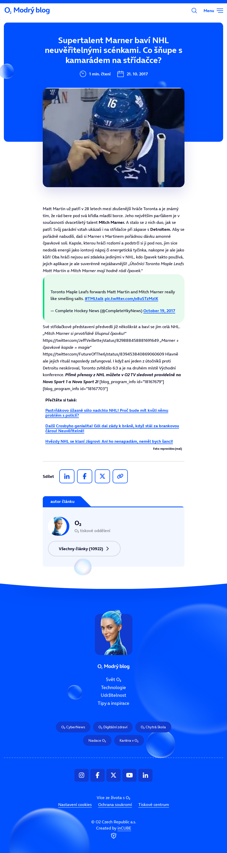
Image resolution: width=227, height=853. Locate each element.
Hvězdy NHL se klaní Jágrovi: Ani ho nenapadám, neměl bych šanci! (109, 441)
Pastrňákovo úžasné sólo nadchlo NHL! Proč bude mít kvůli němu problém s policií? (106, 412)
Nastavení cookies (75, 805)
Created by (113, 833)
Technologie (85, 65)
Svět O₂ (80, 48)
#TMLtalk (94, 298)
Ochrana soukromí (115, 805)
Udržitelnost (113, 695)
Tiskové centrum (153, 805)
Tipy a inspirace (113, 703)
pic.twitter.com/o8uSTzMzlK (131, 298)
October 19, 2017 (159, 310)
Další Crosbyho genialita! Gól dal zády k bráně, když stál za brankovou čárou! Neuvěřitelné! (112, 428)
